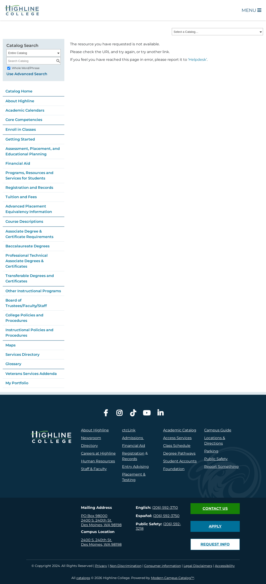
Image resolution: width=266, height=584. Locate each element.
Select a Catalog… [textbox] (186, 31)
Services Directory (22, 354)
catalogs (83, 578)
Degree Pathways (179, 453)
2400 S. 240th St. (96, 520)
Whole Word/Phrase (25, 68)
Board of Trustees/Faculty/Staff (26, 303)
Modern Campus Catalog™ (172, 578)
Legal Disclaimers (198, 566)
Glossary (13, 364)
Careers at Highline (98, 453)
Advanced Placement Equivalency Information (28, 209)
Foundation (174, 469)
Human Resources (98, 461)
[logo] (51, 457)
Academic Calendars (24, 110)
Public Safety (216, 459)
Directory (89, 445)
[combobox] (217, 31)
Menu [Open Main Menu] (251, 10)
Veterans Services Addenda (31, 373)
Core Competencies (23, 120)
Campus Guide (217, 430)
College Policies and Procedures (24, 318)
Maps (10, 345)
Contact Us (215, 508)
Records (129, 459)
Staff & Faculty (94, 469)
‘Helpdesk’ (197, 59)
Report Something (221, 466)
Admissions (133, 438)
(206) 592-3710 (165, 507)
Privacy (101, 566)
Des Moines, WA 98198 (101, 525)
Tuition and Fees (21, 197)
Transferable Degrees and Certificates (29, 278)
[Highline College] (22, 10)
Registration (133, 453)
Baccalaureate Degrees (27, 246)
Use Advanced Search (26, 74)
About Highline (19, 101)
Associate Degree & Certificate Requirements (29, 234)
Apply (215, 526)
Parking (211, 451)
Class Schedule (176, 445)
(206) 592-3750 (166, 516)
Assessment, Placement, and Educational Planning (32, 151)
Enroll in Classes (20, 129)
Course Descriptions (24, 221)
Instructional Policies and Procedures (29, 333)
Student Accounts (180, 461)
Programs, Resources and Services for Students (29, 175)
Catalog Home (18, 91)
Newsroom (91, 438)
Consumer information (162, 566)
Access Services (177, 438)
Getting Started (20, 139)
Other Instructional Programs (33, 291)
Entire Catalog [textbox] (17, 53)
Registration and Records (29, 187)
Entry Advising (135, 466)
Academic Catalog (179, 430)
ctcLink (129, 430)
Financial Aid (17, 163)
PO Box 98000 (94, 516)
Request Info (215, 544)
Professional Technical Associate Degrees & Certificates (26, 261)
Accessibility (225, 566)
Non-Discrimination (125, 566)
